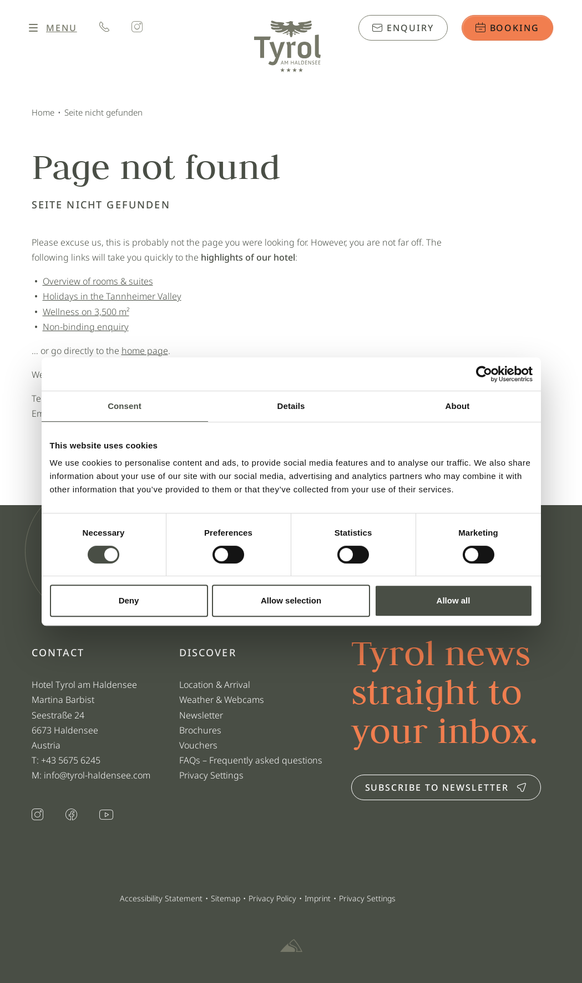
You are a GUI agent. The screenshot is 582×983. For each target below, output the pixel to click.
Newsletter (201, 715)
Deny (129, 600)
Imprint (318, 898)
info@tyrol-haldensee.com (97, 775)
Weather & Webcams (221, 699)
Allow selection (291, 600)
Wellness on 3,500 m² (86, 312)
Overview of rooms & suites (98, 281)
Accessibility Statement (161, 898)
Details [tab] (291, 406)
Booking (507, 28)
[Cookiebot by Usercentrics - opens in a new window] (484, 374)
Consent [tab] (124, 406)
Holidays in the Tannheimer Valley (112, 296)
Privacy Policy (272, 898)
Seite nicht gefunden (103, 112)
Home (43, 112)
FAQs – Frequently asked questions (250, 760)
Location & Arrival (214, 684)
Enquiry (402, 28)
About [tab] (458, 406)
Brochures (200, 730)
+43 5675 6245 (72, 760)
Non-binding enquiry (86, 327)
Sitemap (225, 898)
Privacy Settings (211, 775)
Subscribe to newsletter (446, 787)
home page (145, 351)
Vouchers (198, 745)
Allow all (453, 600)
